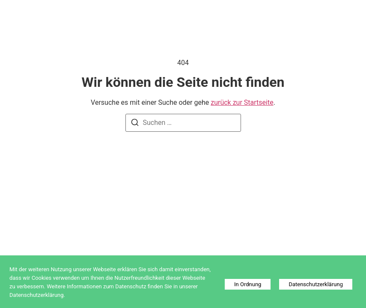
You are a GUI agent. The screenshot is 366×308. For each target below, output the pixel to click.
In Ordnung (247, 284)
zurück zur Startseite (242, 102)
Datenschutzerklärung (316, 284)
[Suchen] (135, 124)
